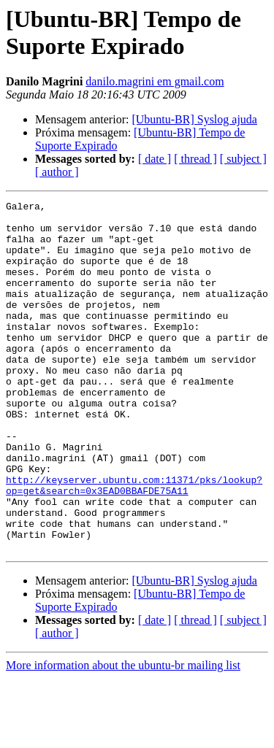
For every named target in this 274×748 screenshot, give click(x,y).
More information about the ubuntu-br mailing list (123, 735)
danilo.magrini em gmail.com (154, 81)
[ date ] (154, 159)
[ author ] (57, 172)
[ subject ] (243, 159)
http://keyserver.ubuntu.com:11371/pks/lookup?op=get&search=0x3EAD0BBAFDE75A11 (134, 543)
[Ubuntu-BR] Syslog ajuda (194, 119)
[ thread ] (195, 159)
